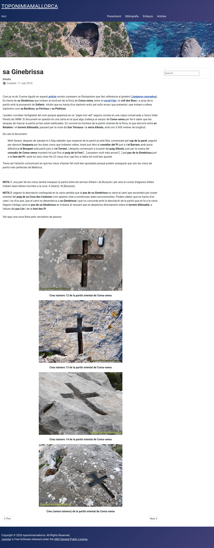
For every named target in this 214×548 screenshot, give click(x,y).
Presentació (114, 16)
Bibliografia (132, 16)
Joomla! (6, 539)
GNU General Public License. (71, 539)
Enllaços (148, 16)
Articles (161, 16)
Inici (3, 16)
